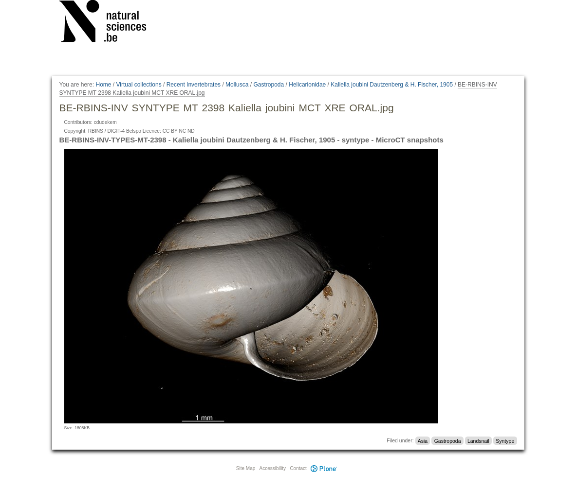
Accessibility (273, 468)
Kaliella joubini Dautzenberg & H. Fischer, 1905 (392, 84)
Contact (298, 468)
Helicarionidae (307, 84)
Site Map (245, 468)
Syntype (505, 440)
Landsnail (478, 440)
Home (103, 84)
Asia (422, 440)
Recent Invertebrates (194, 84)
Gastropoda (268, 84)
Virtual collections (139, 84)
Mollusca (236, 84)
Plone (324, 468)
